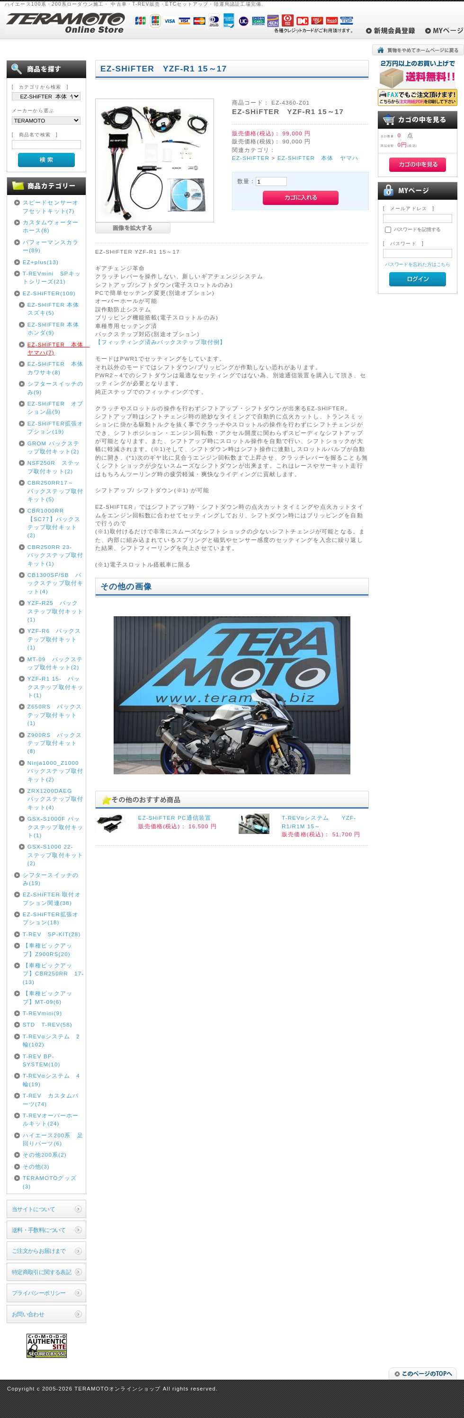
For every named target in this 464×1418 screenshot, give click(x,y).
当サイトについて (33, 1209)
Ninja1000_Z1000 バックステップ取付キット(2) (55, 771)
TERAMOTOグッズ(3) (50, 1182)
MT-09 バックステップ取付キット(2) (55, 663)
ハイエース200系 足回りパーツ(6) (53, 1139)
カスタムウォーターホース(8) (51, 226)
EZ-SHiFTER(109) (49, 293)
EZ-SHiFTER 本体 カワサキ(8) (56, 368)
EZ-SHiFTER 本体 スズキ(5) (56, 308)
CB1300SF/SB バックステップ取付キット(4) (55, 583)
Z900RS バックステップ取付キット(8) (54, 743)
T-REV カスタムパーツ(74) (51, 1099)
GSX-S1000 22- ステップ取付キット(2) (55, 854)
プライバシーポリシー (39, 1293)
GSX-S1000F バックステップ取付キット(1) (55, 826)
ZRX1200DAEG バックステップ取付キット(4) (55, 799)
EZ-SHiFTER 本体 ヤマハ (317, 158)
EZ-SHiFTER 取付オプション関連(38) (52, 898)
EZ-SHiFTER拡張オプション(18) (51, 918)
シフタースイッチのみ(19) (51, 879)
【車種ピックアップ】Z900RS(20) (47, 949)
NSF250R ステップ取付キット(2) (53, 467)
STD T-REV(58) (47, 1024)
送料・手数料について (39, 1230)
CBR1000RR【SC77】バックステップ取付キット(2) (54, 522)
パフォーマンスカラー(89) (51, 246)
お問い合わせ (28, 1314)
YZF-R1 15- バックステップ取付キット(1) (55, 686)
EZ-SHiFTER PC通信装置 (175, 818)
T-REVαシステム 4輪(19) (51, 1079)
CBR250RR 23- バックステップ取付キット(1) (55, 555)
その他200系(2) (45, 1155)
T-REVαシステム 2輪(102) (51, 1040)
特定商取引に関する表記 (41, 1272)
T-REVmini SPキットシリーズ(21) (52, 277)
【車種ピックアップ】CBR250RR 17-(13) (53, 973)
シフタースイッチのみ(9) (55, 388)
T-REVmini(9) (42, 1013)
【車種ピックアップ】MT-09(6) (47, 997)
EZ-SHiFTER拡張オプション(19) (55, 427)
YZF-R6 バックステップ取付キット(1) (54, 639)
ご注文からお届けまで (39, 1251)
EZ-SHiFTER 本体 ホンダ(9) (56, 328)
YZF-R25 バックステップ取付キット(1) (55, 611)
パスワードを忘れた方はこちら (418, 264)
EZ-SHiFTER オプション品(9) (55, 407)
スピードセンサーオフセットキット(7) (51, 206)
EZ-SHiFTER (250, 158)
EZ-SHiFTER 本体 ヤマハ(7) (56, 348)
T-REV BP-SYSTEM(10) (42, 1060)
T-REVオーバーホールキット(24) (51, 1119)
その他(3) (36, 1166)
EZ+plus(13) (41, 262)
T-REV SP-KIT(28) (52, 934)
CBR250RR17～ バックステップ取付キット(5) (55, 490)
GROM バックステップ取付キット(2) (53, 447)
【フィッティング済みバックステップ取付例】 (160, 342)
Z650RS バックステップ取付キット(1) (54, 714)
